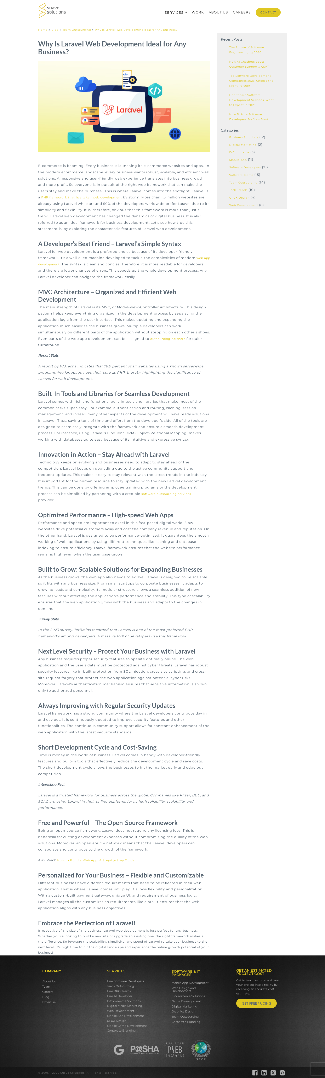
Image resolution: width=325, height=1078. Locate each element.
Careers (47, 992)
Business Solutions (243, 137)
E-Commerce (239, 152)
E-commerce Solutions (188, 996)
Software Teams (241, 175)
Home (42, 29)
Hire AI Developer (119, 996)
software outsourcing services (166, 494)
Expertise (49, 1002)
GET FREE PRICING (256, 1003)
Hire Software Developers (125, 981)
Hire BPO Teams (119, 991)
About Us (49, 981)
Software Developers (245, 167)
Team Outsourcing (77, 29)
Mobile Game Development (127, 1026)
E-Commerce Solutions (124, 1001)
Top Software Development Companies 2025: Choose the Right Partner (251, 80)
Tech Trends (238, 190)
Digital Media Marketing (124, 1006)
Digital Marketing (243, 144)
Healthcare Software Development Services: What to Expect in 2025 (251, 100)
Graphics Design (183, 1011)
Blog (55, 29)
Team (46, 986)
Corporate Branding (121, 1030)
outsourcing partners (167, 339)
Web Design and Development (184, 989)
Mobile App (238, 160)
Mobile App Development (125, 1016)
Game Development (186, 1001)
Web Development (243, 205)
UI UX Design (239, 197)
